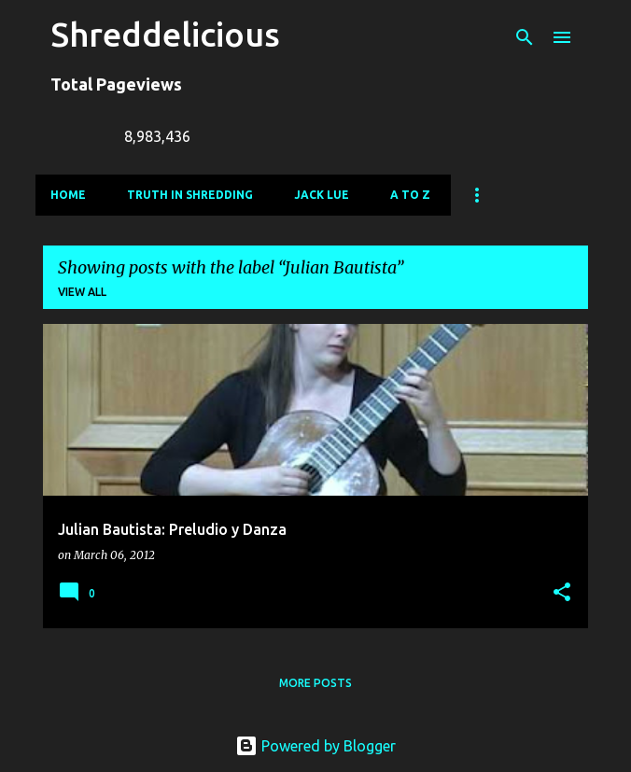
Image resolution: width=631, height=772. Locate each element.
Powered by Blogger (315, 745)
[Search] (524, 37)
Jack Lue (321, 195)
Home (68, 195)
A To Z (410, 195)
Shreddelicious (165, 34)
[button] (562, 593)
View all (82, 292)
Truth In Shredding (190, 195)
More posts (315, 683)
